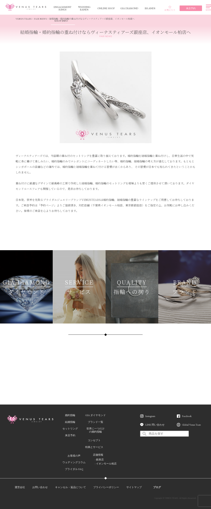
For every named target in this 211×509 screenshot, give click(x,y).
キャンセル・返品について (70, 487)
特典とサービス (94, 447)
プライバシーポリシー (106, 487)
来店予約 (70, 435)
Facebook (187, 416)
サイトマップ (134, 487)
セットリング (70, 428)
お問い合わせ (40, 487)
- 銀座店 (99, 459)
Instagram (150, 416)
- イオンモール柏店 (106, 463)
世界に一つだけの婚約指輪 (95, 430)
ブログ (157, 487)
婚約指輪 (70, 415)
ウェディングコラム (74, 462)
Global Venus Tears (191, 424)
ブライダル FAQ (74, 469)
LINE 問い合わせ (155, 424)
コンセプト (94, 440)
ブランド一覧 (95, 422)
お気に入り (169, 8)
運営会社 (20, 487)
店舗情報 (98, 454)
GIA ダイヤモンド (95, 415)
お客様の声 (74, 455)
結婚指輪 (70, 422)
